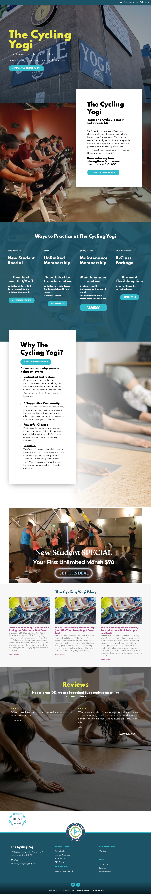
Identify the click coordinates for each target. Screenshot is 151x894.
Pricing (98, 10)
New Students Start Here (75, 10)
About (33, 10)
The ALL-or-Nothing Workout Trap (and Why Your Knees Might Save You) (75, 631)
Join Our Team (115, 10)
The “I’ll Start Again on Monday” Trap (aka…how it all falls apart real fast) (120, 631)
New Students (62, 867)
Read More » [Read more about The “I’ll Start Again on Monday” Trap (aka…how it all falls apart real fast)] (106, 660)
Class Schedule (50, 10)
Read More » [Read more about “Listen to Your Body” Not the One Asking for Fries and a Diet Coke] (14, 655)
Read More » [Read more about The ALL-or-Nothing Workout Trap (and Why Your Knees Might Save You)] (60, 655)
